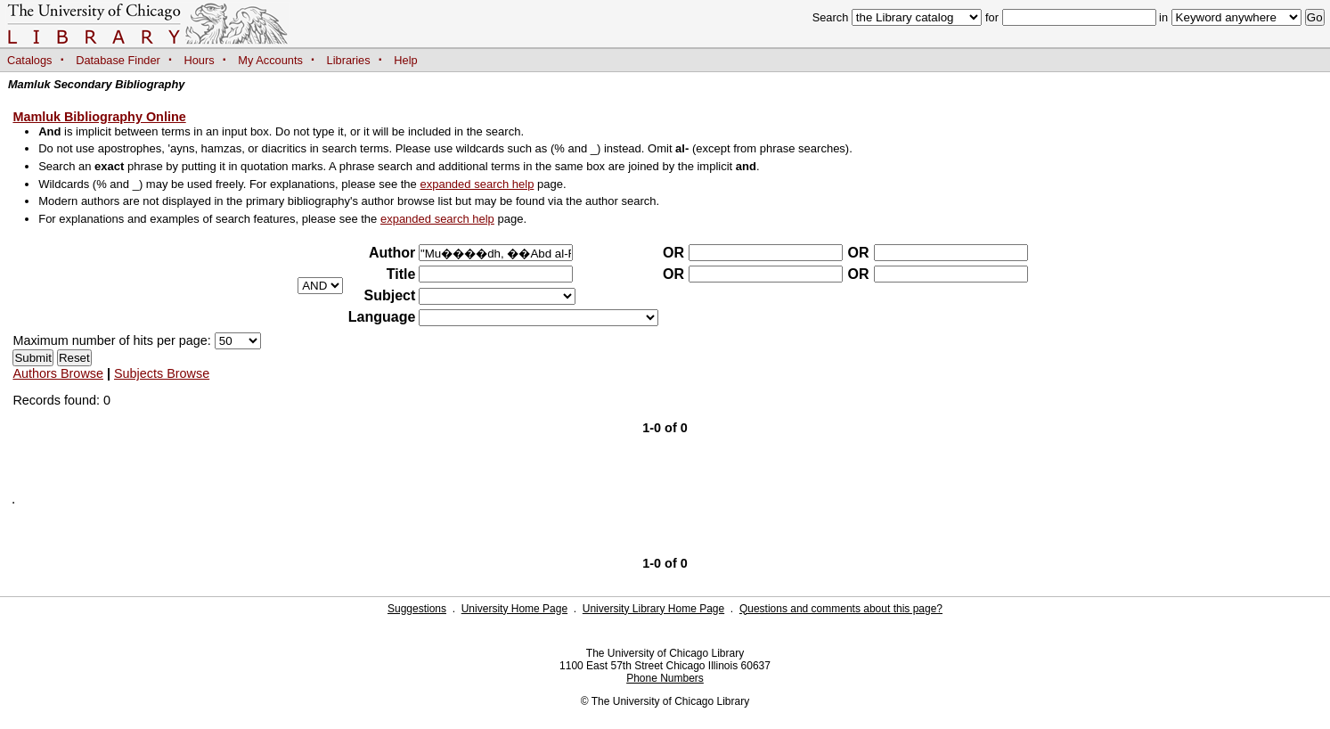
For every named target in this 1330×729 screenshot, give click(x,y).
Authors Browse (57, 373)
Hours (199, 60)
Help (405, 60)
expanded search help (477, 184)
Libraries (349, 60)
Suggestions (417, 608)
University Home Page (514, 608)
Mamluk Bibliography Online (98, 117)
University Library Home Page (653, 608)
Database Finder (118, 60)
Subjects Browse (161, 373)
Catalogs (30, 60)
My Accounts (270, 60)
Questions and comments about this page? (840, 608)
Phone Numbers (665, 678)
